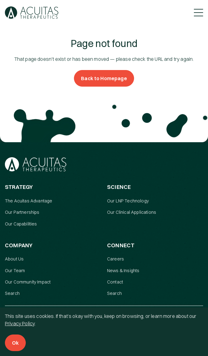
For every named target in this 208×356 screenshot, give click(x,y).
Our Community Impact (28, 282)
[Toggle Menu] (198, 12)
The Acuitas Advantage (28, 201)
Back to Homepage (104, 78)
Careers (115, 259)
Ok (15, 343)
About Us (14, 259)
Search (12, 293)
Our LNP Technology (128, 201)
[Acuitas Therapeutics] (31, 12)
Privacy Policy (20, 323)
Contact (115, 282)
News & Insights (123, 270)
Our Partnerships (22, 212)
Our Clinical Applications (131, 212)
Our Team (15, 270)
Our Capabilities (21, 224)
